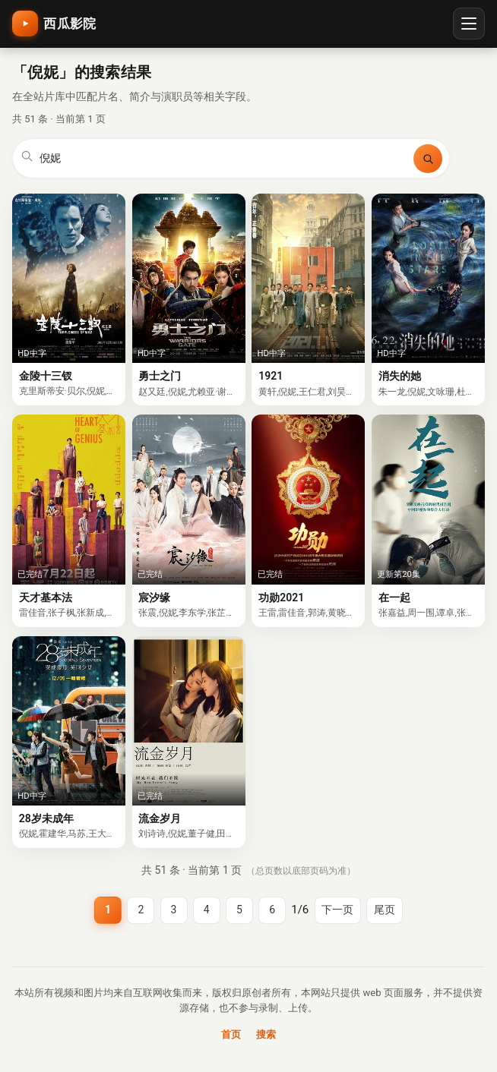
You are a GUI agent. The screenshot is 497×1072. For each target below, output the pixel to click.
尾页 (384, 909)
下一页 (337, 909)
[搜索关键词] (223, 159)
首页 (231, 1034)
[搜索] (427, 158)
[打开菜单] (469, 23)
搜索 (266, 1034)
